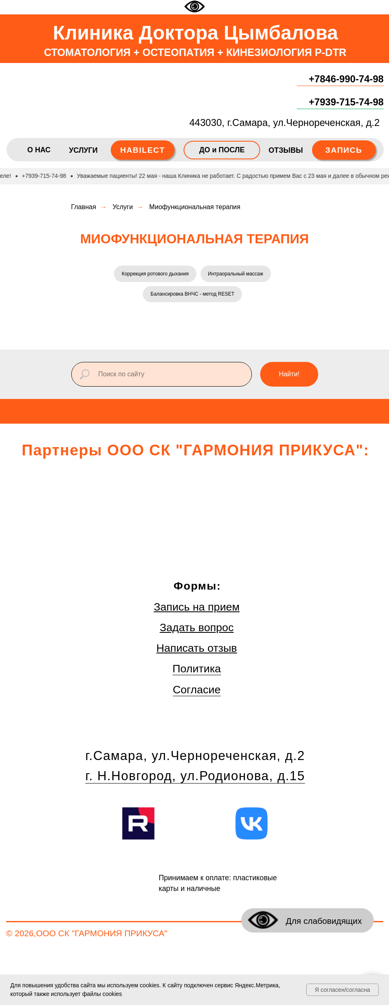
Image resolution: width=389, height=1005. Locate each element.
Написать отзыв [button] (196, 649)
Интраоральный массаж (235, 274)
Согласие (197, 690)
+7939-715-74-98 (346, 102)
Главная (83, 206)
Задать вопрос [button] (197, 628)
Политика (196, 670)
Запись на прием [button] (197, 608)
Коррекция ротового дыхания (155, 274)
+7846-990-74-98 (346, 79)
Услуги (122, 206)
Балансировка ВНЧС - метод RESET (192, 295)
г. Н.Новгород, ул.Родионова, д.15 (195, 776)
